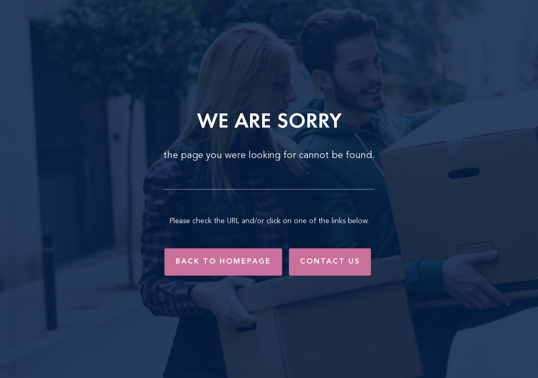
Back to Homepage (223, 261)
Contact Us (330, 261)
